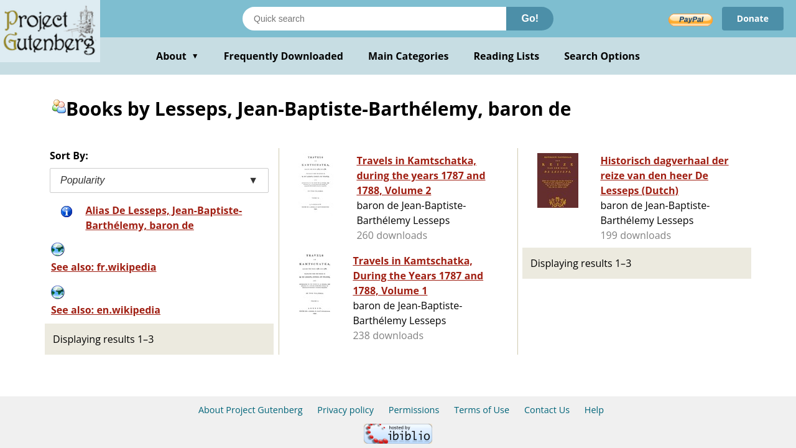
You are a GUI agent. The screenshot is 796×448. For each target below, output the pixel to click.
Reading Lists (507, 56)
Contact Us (547, 410)
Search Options (602, 56)
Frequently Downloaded (283, 56)
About (177, 56)
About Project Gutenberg (250, 410)
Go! (530, 18)
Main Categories (408, 56)
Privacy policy (345, 410)
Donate (753, 18)
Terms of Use (481, 410)
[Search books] (374, 18)
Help (594, 410)
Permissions (414, 410)
